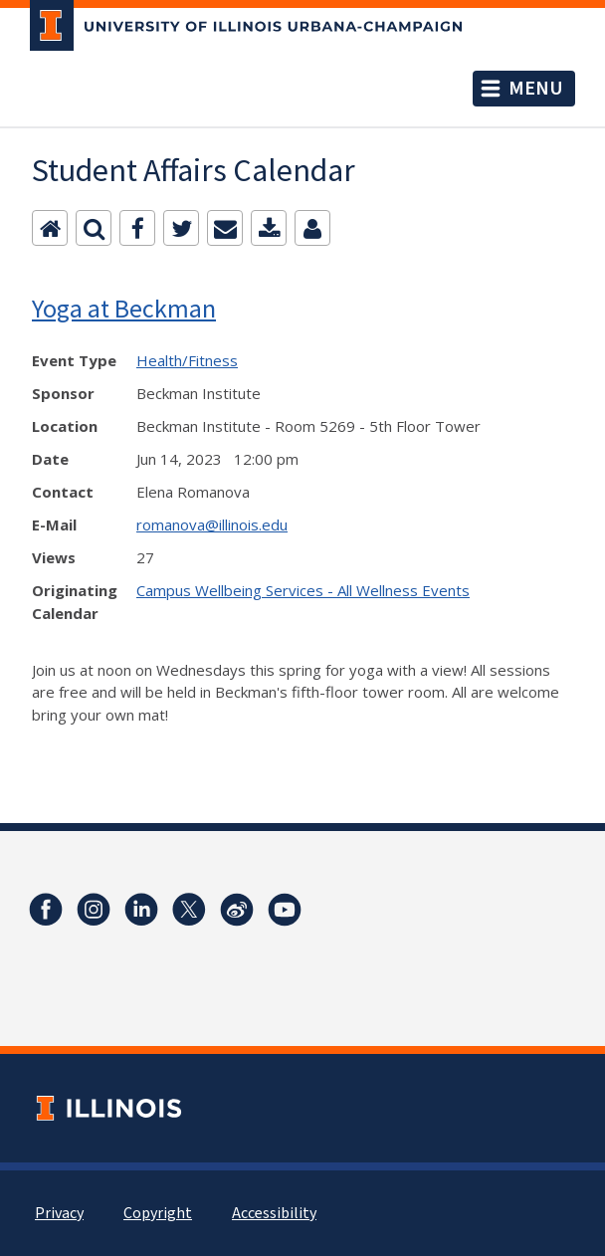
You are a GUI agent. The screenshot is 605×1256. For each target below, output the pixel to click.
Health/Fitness (187, 360)
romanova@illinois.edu (212, 524)
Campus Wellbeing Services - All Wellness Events (303, 590)
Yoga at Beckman (124, 308)
